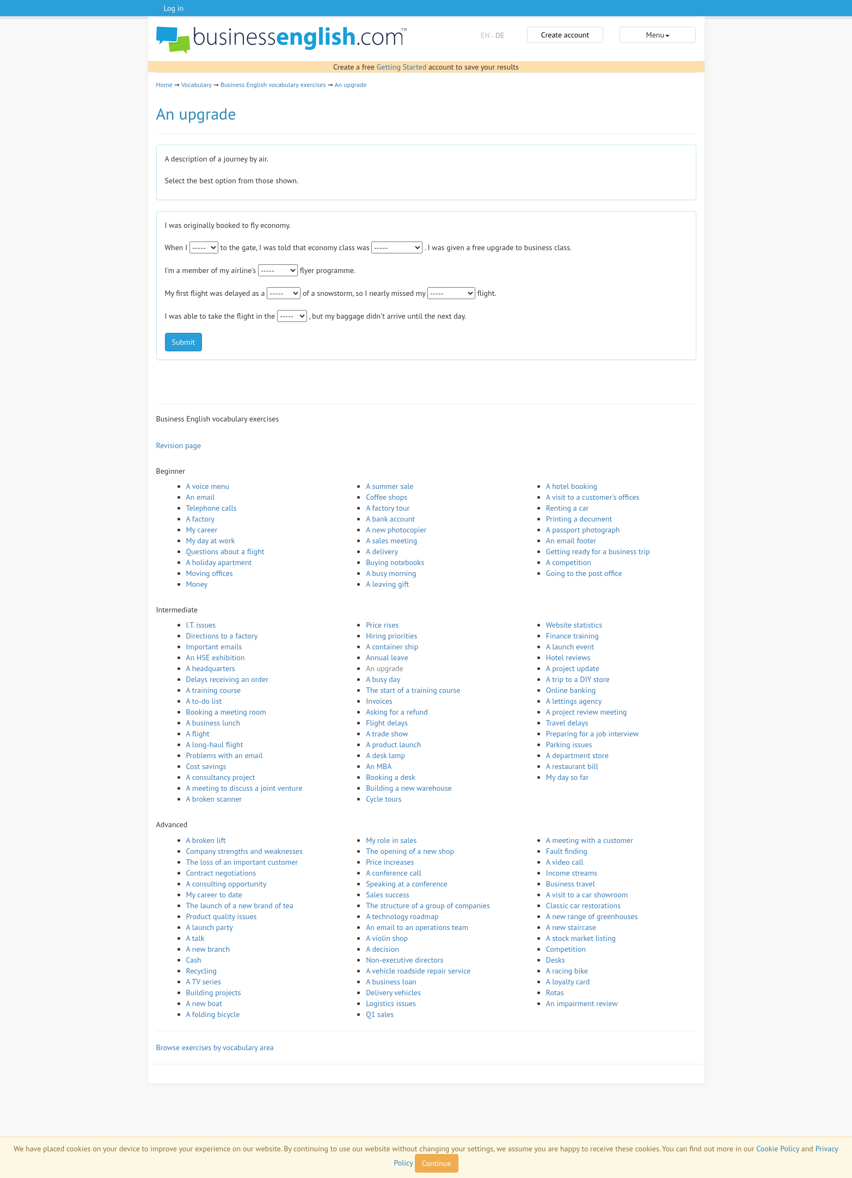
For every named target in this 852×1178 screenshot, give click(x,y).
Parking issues (569, 744)
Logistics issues (391, 1003)
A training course (213, 690)
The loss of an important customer (242, 862)
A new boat (204, 1003)
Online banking (571, 690)
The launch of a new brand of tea (239, 905)
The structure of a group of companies (428, 905)
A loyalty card (568, 982)
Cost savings (206, 766)
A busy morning (391, 573)
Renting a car (567, 508)
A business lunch (213, 723)
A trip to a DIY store (578, 679)
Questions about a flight (225, 551)
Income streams (571, 873)
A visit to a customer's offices (593, 497)
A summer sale (389, 486)
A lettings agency (574, 701)
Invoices (379, 701)
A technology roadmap (402, 916)
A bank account (390, 519)
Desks (555, 960)
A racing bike (567, 971)
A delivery (382, 551)
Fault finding (566, 851)
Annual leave (387, 657)
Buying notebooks (395, 562)
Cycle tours (383, 799)
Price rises (382, 625)
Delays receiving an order (227, 679)
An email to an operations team (417, 927)
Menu (658, 35)
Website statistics (574, 625)
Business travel (570, 884)
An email (200, 497)
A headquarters (210, 668)
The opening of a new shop (410, 851)
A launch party (209, 927)
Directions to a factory (222, 636)
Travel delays (567, 723)
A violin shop (387, 938)
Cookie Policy (777, 1149)
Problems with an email (224, 755)
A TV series (203, 982)
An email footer (571, 540)
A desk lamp (385, 755)
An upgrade (350, 84)
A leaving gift (387, 584)
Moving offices (209, 573)
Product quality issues (221, 916)
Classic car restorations (583, 905)
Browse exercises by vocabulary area (215, 1047)
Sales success (387, 895)
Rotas (555, 992)
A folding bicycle (213, 1014)
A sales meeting (391, 540)
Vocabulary (196, 84)
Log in (174, 8)
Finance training (572, 636)
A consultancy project (220, 777)
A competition (568, 562)
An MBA (378, 766)
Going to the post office (584, 573)
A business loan (391, 982)
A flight (198, 734)
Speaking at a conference (407, 884)
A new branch (208, 949)
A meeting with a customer (589, 840)
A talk (195, 938)
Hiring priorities (391, 636)
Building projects (213, 992)
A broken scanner (214, 799)
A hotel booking (571, 486)
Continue (436, 1163)
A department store (577, 755)
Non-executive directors (404, 960)
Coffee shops (386, 497)
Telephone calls (211, 508)
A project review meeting (586, 712)
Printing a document (579, 519)
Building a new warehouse (409, 788)
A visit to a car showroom (587, 895)
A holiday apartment (219, 562)
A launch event (570, 647)
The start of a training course (413, 690)
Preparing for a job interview (592, 734)
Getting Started (401, 67)
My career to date (214, 895)
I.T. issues (201, 625)
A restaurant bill (572, 766)
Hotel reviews (568, 657)
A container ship (392, 647)
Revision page (178, 445)
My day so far (567, 777)
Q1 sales (380, 1014)
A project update (572, 668)
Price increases (390, 862)
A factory (200, 519)
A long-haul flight (214, 744)
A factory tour (387, 508)
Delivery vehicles (393, 992)
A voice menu (208, 486)
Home (164, 84)
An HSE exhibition (215, 657)
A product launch (393, 744)
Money (197, 584)
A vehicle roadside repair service (418, 971)
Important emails (214, 647)
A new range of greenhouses (592, 916)
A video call (565, 862)
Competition (566, 949)
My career (202, 530)
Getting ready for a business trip (598, 551)
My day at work (210, 540)
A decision (382, 949)
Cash (193, 960)
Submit (183, 342)
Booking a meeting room (226, 712)
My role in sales (391, 840)
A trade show (387, 734)
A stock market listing (581, 938)
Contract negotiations (221, 873)
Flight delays (387, 723)
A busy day (383, 679)
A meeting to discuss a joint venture (244, 788)
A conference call (393, 873)
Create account (565, 35)
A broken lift (206, 840)
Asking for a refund (397, 712)
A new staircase (571, 927)
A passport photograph (583, 530)
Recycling (201, 971)
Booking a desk (390, 777)
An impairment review (582, 1003)
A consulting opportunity (226, 884)
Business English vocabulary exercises (273, 84)
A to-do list (204, 701)
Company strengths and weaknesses (244, 851)
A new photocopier (396, 530)
